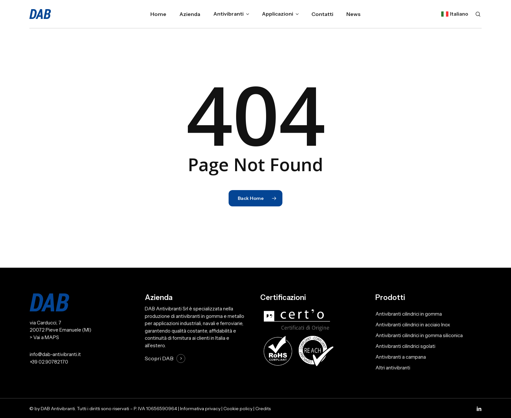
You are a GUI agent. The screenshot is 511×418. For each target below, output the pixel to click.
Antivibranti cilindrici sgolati (405, 346)
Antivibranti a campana (400, 357)
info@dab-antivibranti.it (55, 354)
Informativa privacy (200, 408)
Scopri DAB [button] (159, 359)
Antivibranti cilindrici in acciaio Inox (412, 324)
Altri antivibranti (392, 368)
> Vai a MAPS (44, 337)
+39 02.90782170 (49, 362)
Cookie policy (237, 408)
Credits (263, 408)
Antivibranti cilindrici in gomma (408, 314)
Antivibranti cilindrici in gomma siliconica (419, 335)
